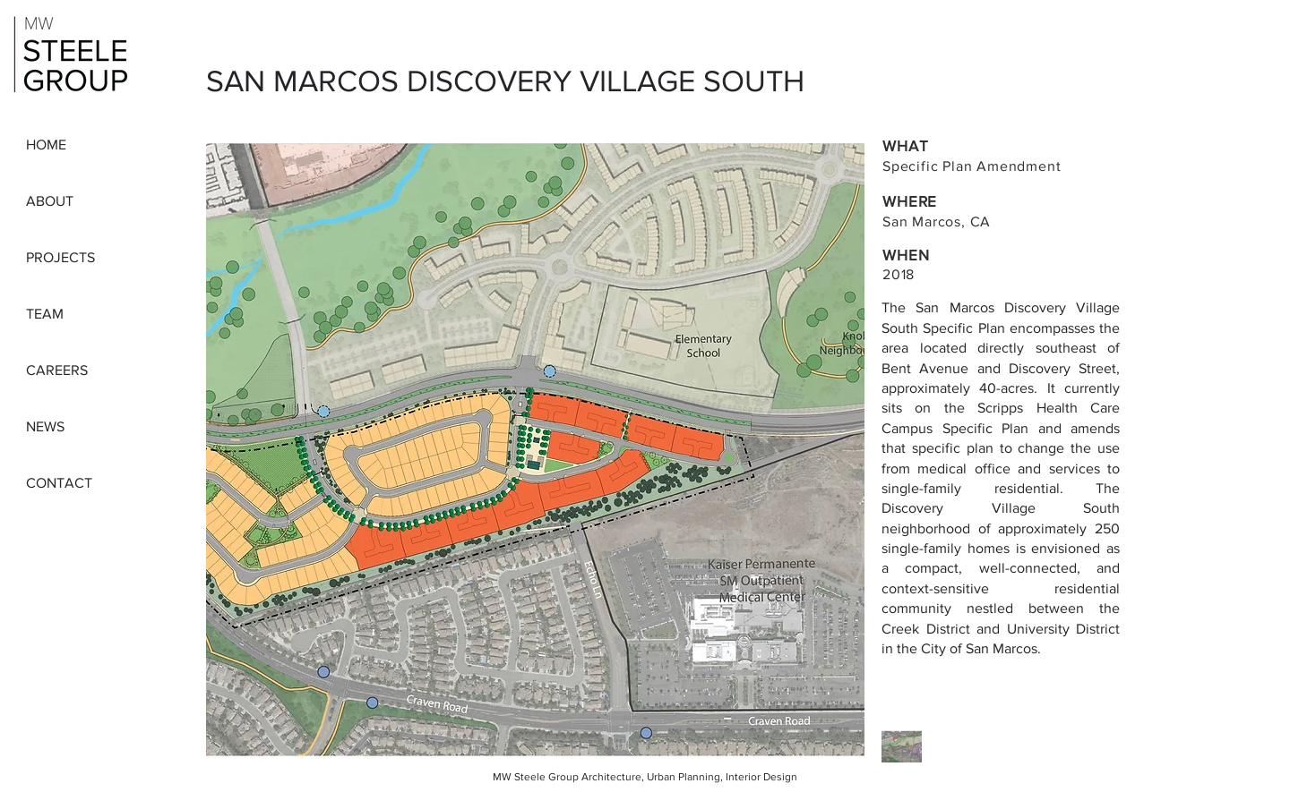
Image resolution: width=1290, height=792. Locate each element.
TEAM (45, 313)
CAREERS (57, 370)
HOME (46, 144)
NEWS (45, 426)
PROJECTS (60, 257)
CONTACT (59, 482)
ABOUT (49, 201)
